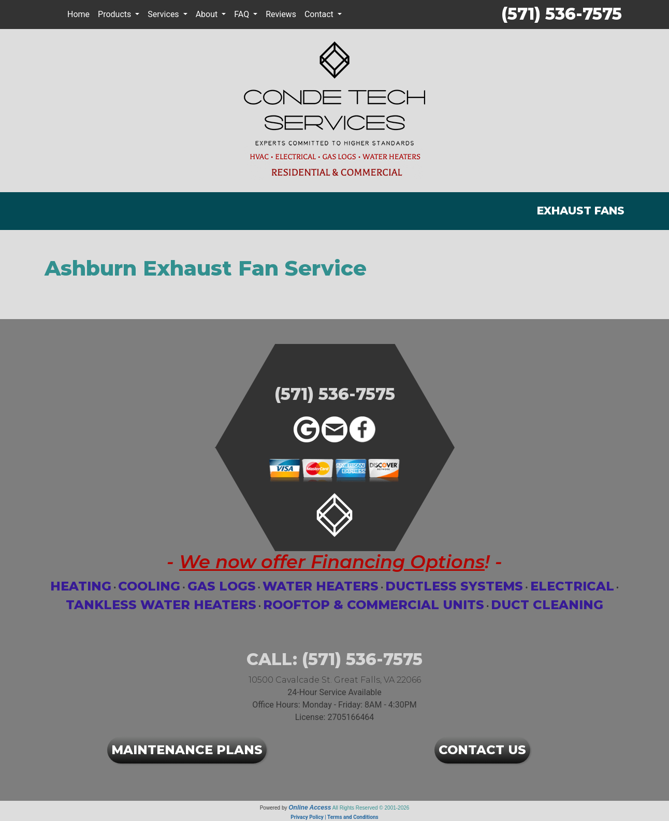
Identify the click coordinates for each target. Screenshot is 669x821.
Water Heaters (321, 586)
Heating (80, 586)
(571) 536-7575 (561, 14)
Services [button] (164, 14)
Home (78, 14)
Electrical (572, 586)
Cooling (149, 586)
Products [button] (115, 14)
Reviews (281, 14)
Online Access (309, 807)
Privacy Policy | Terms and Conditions (334, 817)
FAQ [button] (242, 14)
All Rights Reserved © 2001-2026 (371, 808)
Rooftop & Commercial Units (373, 604)
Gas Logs (221, 586)
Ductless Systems (454, 586)
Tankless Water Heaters (161, 604)
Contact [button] (320, 14)
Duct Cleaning (547, 604)
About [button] (208, 14)
